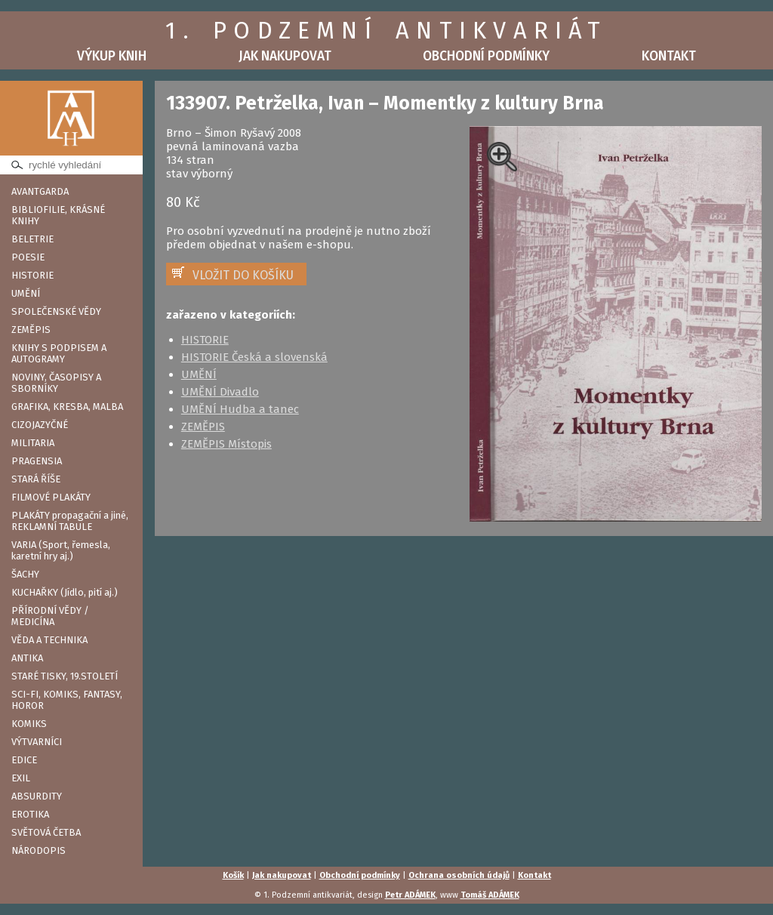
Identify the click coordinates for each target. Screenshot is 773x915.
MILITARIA (32, 442)
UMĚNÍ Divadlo (220, 392)
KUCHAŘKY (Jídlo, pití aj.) (64, 592)
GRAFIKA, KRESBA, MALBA (67, 406)
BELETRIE (32, 239)
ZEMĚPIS (31, 329)
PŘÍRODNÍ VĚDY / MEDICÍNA (50, 616)
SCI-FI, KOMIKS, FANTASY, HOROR (66, 700)
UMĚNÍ (25, 293)
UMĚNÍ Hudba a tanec (240, 409)
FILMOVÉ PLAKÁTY (51, 497)
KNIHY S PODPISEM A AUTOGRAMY (58, 353)
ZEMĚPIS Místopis (226, 444)
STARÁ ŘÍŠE (35, 479)
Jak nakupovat (285, 56)
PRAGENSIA (36, 461)
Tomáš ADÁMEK (489, 895)
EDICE (24, 760)
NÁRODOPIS (38, 850)
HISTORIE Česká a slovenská (254, 357)
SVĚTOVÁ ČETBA (46, 832)
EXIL (20, 778)
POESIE (28, 257)
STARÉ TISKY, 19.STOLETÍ (64, 676)
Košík (233, 875)
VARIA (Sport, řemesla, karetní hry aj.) (60, 550)
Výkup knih (111, 56)
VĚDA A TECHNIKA (49, 639)
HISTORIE (32, 275)
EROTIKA (30, 814)
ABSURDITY (36, 796)
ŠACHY (25, 574)
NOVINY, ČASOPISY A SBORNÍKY (56, 382)
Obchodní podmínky (486, 56)
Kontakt (669, 56)
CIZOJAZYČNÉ (39, 424)
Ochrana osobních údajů (459, 875)
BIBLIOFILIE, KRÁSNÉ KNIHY (58, 215)
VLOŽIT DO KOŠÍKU (243, 275)
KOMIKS (29, 723)
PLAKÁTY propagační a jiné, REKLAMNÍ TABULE (69, 521)
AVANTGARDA (40, 191)
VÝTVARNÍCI (36, 741)
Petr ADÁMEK (410, 895)
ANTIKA (27, 658)
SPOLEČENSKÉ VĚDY (56, 311)
